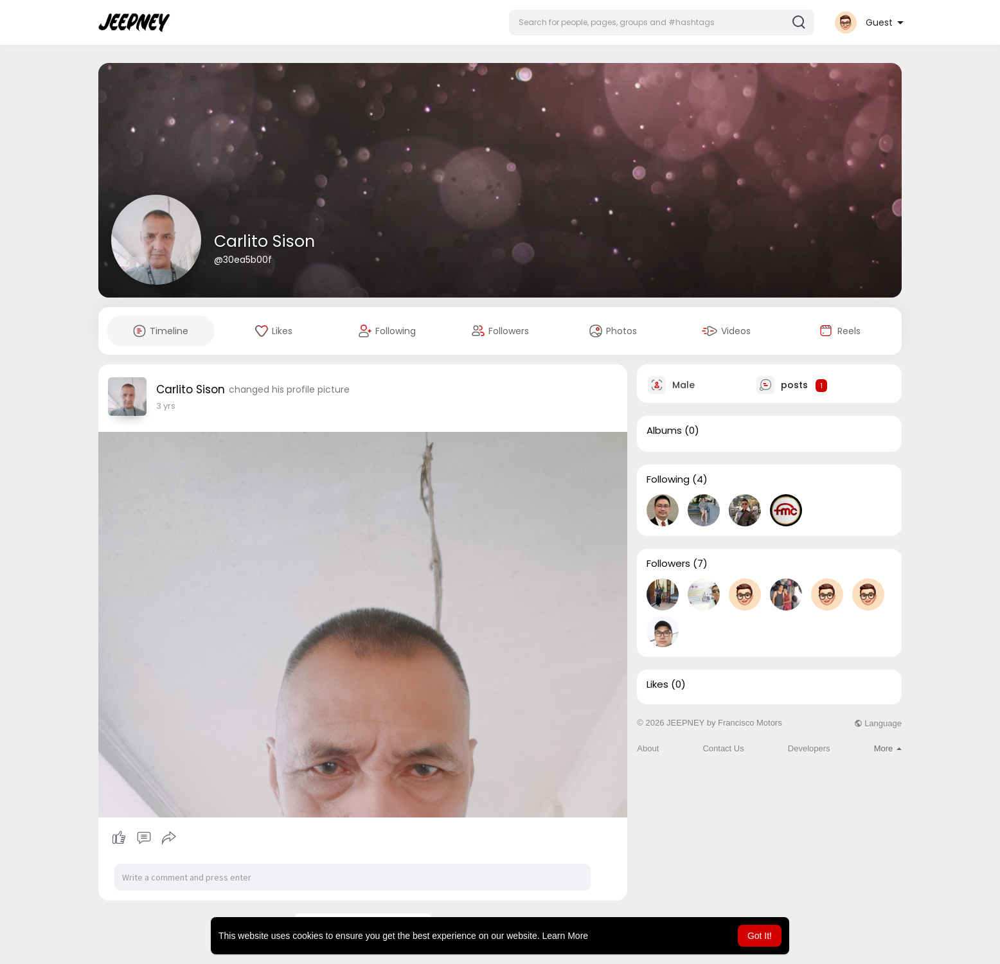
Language (878, 723)
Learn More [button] (565, 936)
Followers (668, 563)
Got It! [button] (759, 936)
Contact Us (723, 748)
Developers (809, 748)
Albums (664, 430)
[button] (661, 22)
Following (668, 479)
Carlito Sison (264, 241)
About (648, 748)
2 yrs (165, 406)
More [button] (888, 748)
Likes (657, 684)
